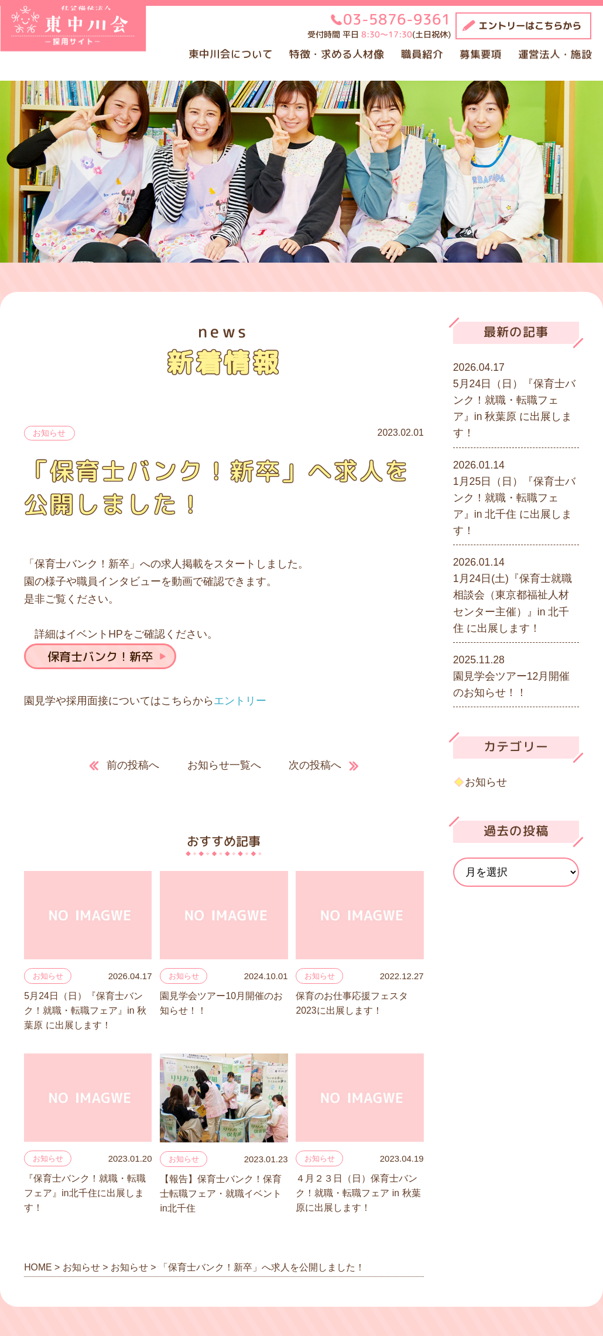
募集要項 (481, 54)
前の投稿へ (133, 765)
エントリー (240, 701)
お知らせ (49, 433)
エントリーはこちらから (529, 25)
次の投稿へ (315, 765)
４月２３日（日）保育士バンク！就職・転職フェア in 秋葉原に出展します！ (358, 1193)
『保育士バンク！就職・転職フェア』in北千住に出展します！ (85, 1193)
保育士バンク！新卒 (100, 656)
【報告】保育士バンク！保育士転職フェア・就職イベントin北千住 (221, 1194)
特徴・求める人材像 (336, 54)
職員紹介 (422, 54)
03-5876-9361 (397, 19)
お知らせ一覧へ (224, 765)
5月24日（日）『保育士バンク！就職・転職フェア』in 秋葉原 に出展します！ (85, 1011)
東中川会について (231, 54)
